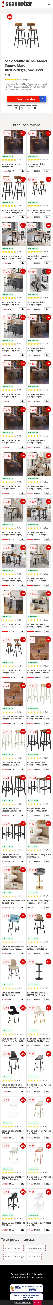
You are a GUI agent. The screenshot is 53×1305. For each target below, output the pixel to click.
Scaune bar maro (13, 1248)
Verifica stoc (31, 99)
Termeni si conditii (20, 1274)
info (22, 171)
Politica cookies (35, 1277)
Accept (37, 1302)
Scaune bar (34, 1256)
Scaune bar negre (35, 1248)
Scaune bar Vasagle (14, 1256)
